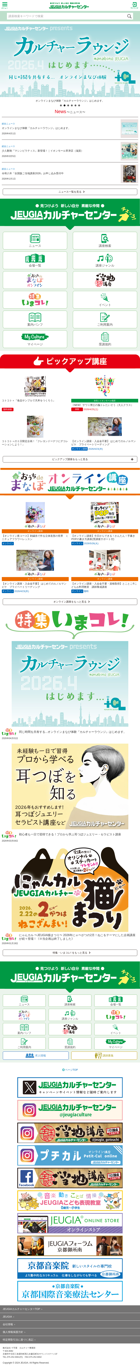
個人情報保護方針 (13, 1332)
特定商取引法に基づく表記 (18, 1339)
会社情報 (8, 1324)
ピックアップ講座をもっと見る (92, 459)
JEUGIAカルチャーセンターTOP (21, 1309)
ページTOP (71, 1069)
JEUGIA (7, 1316)
